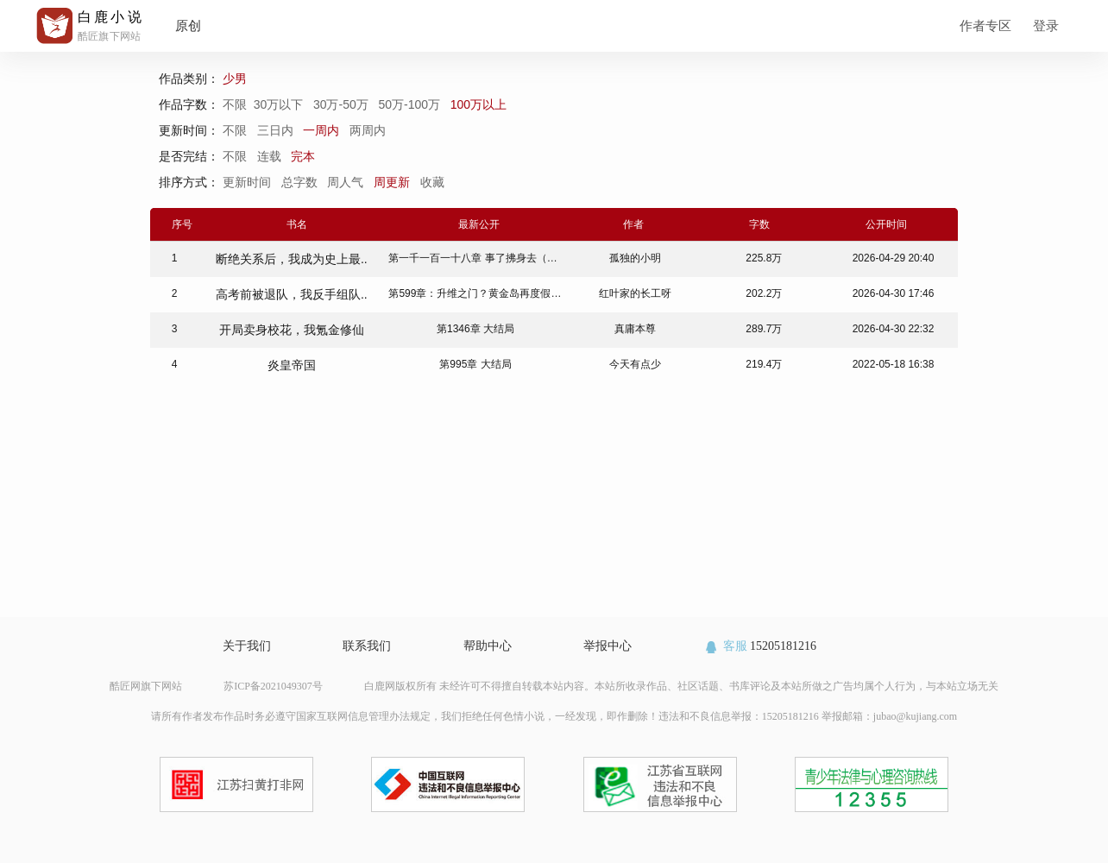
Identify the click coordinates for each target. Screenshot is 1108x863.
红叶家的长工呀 (635, 293)
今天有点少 (635, 364)
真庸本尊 (635, 329)
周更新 (393, 182)
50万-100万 (410, 104)
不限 (238, 104)
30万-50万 (342, 104)
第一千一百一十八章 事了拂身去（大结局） (488, 258)
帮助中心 (487, 645)
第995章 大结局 (475, 364)
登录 (1046, 25)
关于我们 (247, 645)
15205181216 (759, 645)
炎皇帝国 (292, 365)
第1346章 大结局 (475, 329)
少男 (236, 78)
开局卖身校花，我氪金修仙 (291, 330)
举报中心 (607, 645)
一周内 (321, 130)
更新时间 (248, 182)
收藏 (434, 182)
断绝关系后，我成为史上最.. (292, 259)
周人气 (347, 182)
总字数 (301, 182)
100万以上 (480, 104)
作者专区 (985, 25)
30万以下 (280, 104)
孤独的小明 (635, 258)
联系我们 (367, 645)
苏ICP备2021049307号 (273, 686)
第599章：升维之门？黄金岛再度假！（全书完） (500, 293)
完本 (303, 156)
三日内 (275, 130)
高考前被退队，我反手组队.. (292, 294)
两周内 (367, 130)
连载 (269, 156)
